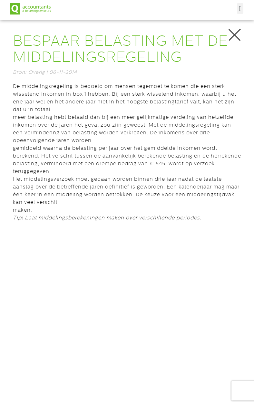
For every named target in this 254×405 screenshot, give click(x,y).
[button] (240, 8)
